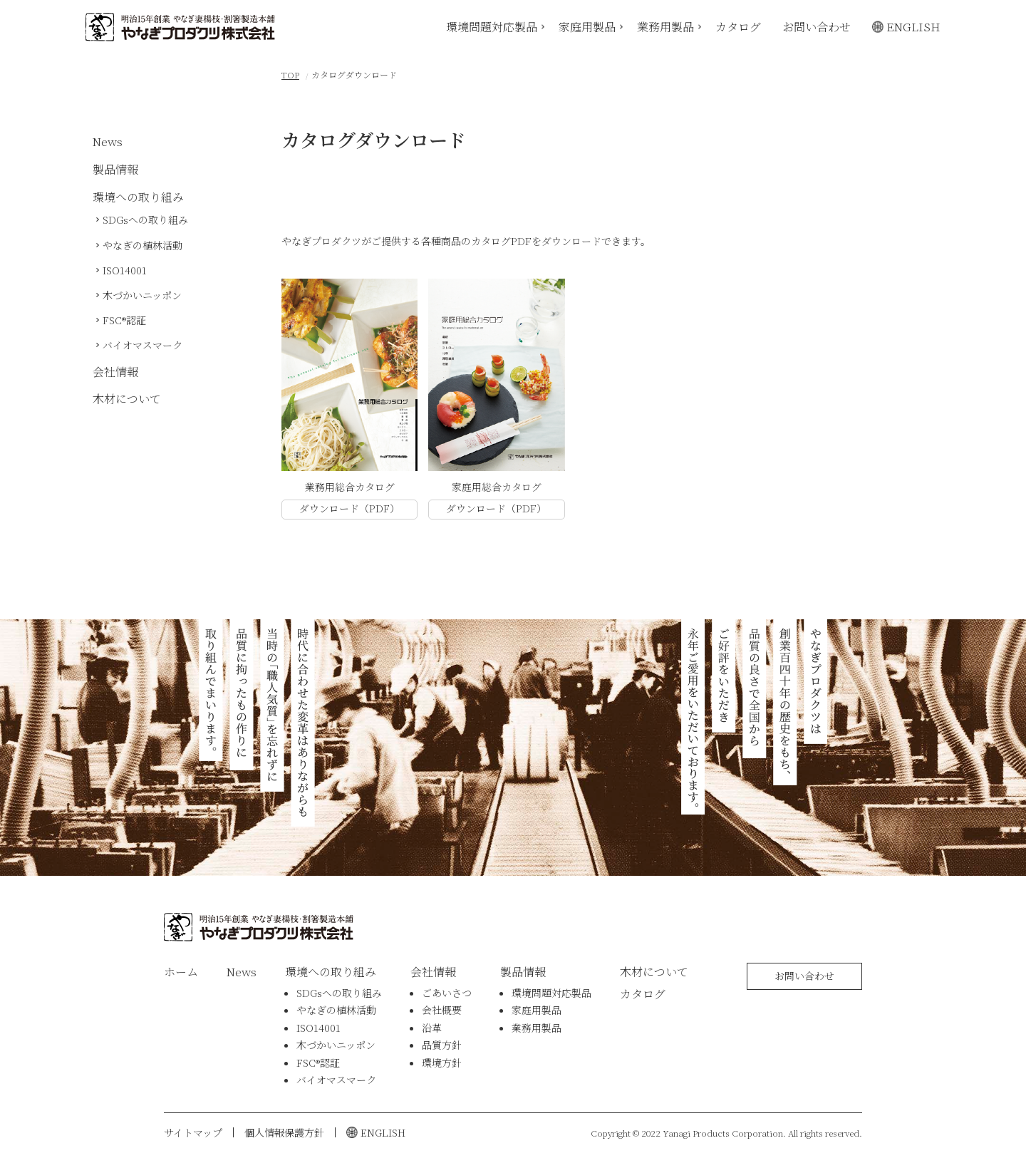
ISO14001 (125, 270)
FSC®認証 (124, 320)
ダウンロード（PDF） (349, 508)
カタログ (738, 26)
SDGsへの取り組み (145, 219)
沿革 (432, 1027)
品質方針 (442, 1045)
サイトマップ (193, 1132)
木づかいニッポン (142, 295)
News (108, 141)
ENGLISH (913, 26)
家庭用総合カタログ (497, 487)
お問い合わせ (816, 26)
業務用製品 (665, 26)
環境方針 (442, 1062)
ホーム (181, 971)
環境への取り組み (138, 197)
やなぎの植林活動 (142, 245)
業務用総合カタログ (350, 487)
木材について (127, 399)
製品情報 (115, 169)
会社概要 (442, 1010)
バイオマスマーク (142, 345)
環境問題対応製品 (491, 26)
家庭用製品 (587, 26)
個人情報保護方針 (284, 1132)
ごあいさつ (447, 993)
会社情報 (115, 371)
